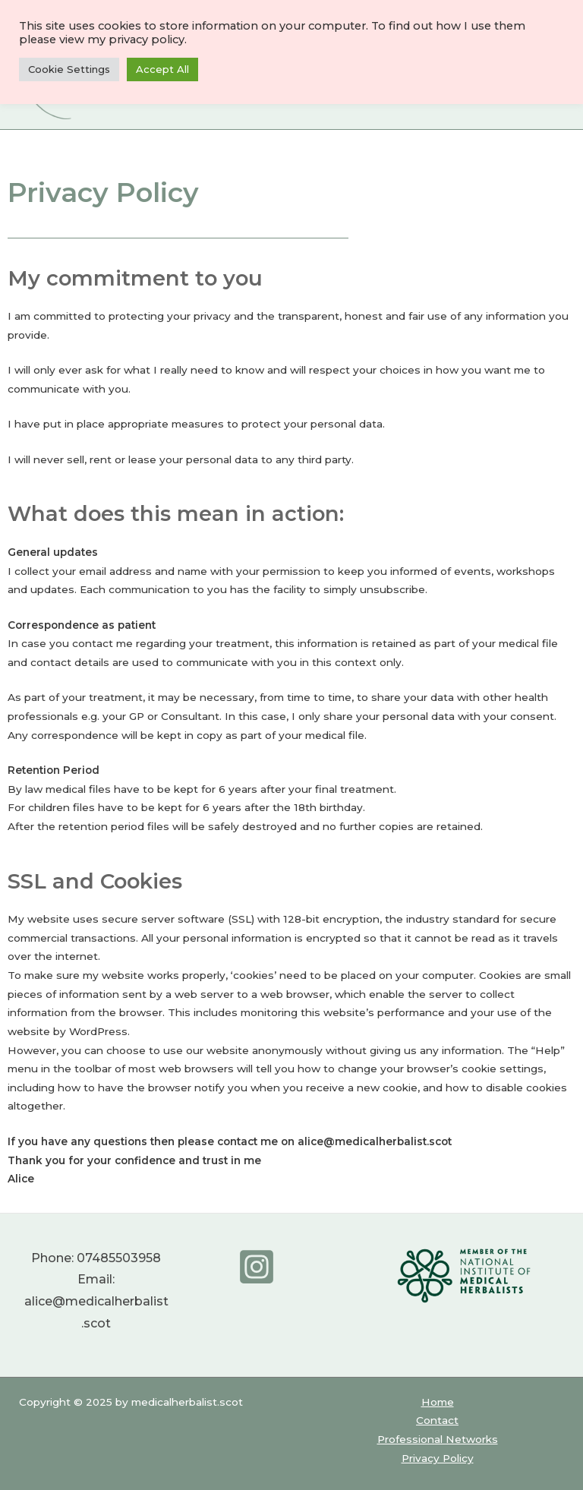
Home (437, 1402)
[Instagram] (257, 1267)
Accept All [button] (162, 69)
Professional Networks (437, 1439)
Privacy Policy (438, 1458)
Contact (437, 1420)
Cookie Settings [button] (69, 69)
